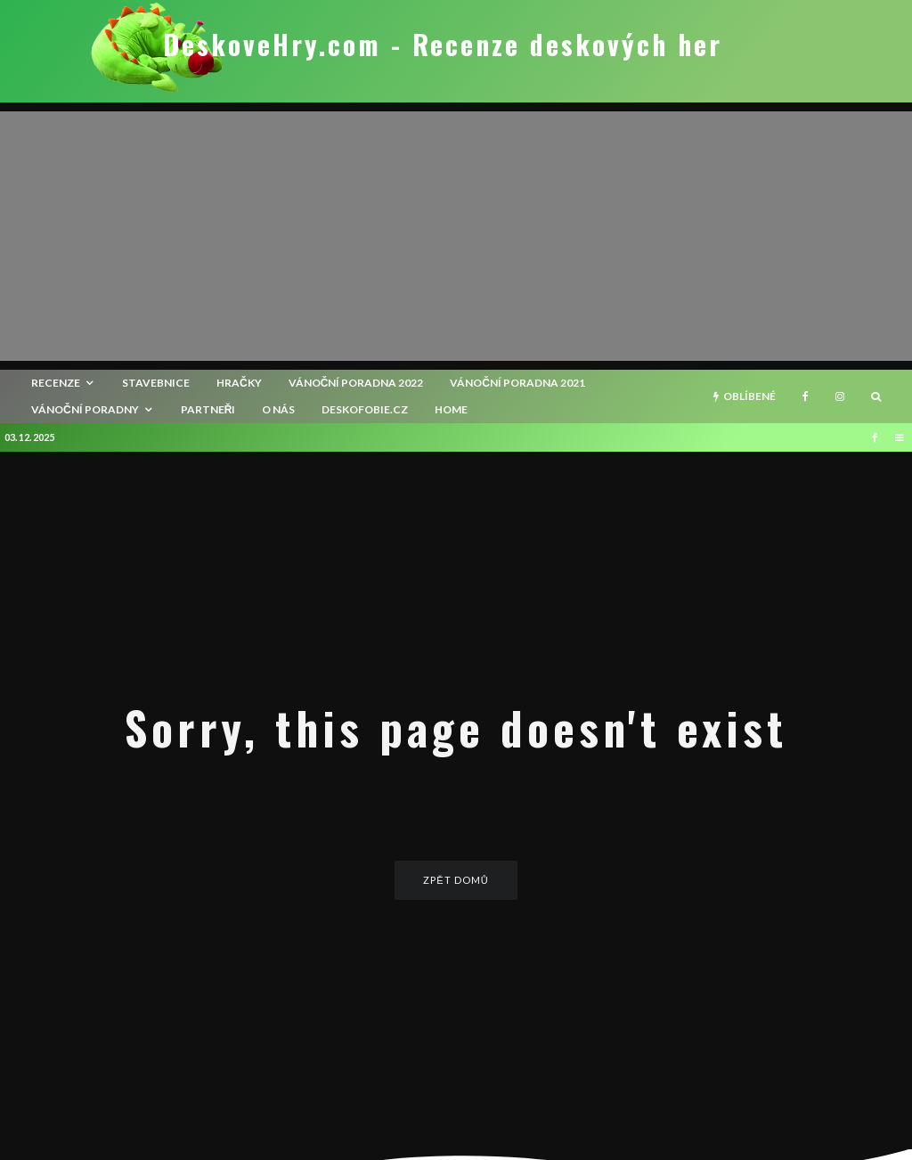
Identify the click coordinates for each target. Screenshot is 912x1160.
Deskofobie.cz (365, 409)
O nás (278, 409)
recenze (55, 382)
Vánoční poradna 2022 (356, 382)
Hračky (239, 382)
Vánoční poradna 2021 (517, 382)
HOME (451, 409)
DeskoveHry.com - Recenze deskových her (442, 44)
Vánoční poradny (85, 409)
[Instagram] (840, 396)
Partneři (208, 409)
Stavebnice (156, 382)
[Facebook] (805, 396)
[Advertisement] (456, 236)
